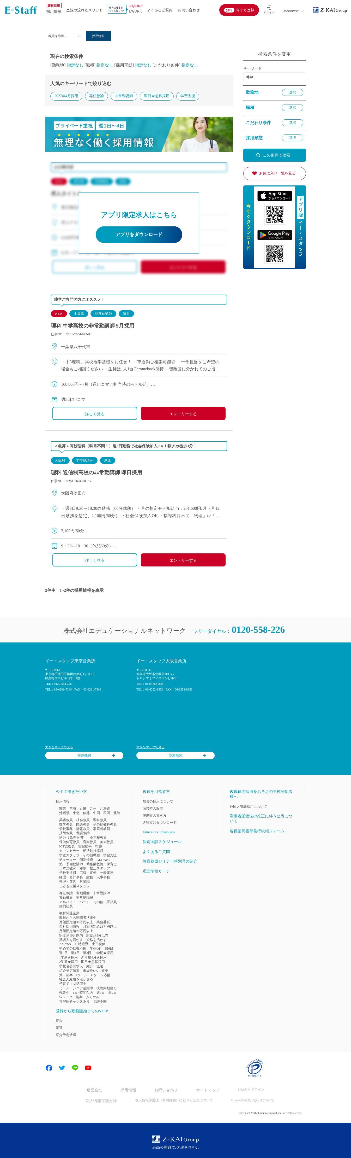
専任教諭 (96, 96)
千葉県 (79, 314)
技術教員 (66, 833)
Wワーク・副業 (71, 997)
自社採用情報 (69, 927)
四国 (106, 813)
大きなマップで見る (59, 747)
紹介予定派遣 (69, 971)
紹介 (89, 967)
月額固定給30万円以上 (76, 923)
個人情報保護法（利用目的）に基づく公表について (172, 1099)
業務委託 (103, 923)
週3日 (87, 953)
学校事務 (66, 829)
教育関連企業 (69, 914)
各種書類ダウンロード (160, 823)
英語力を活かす (71, 940)
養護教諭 (83, 833)
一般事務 (106, 873)
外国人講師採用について (248, 807)
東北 (76, 813)
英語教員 (66, 820)
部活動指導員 (93, 851)
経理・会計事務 (71, 878)
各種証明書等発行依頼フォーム (257, 831)
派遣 (126, 314)
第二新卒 (66, 975)
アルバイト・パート (74, 902)
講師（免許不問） (72, 838)
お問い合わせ (189, 10)
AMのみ (65, 944)
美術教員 (106, 842)
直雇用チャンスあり (74, 1002)
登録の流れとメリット (84, 10)
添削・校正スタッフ (95, 869)
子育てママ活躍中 (72, 984)
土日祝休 (98, 944)
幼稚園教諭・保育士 (101, 864)
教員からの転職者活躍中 (77, 918)
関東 (62, 809)
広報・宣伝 (88, 873)
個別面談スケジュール (162, 842)
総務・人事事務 (98, 878)
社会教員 (83, 820)
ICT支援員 (67, 847)
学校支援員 (67, 873)
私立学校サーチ (156, 871)
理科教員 (100, 820)
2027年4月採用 (66, 96)
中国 (96, 813)
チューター (67, 860)
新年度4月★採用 (93, 958)
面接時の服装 (153, 809)
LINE (75, 1068)
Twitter (62, 1068)
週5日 (63, 953)
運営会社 (101, 1090)
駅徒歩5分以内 (97, 936)
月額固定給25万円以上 (100, 927)
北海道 (105, 809)
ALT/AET (103, 860)
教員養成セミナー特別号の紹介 (170, 862)
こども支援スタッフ (74, 886)
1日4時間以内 (83, 993)
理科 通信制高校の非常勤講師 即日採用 (96, 473)
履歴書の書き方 (154, 816)
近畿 (83, 809)
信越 (86, 813)
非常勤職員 (84, 898)
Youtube (88, 1068)
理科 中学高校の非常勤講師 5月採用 (92, 326)
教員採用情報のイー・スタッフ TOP (61, 36)
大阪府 (60, 461)
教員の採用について (158, 802)
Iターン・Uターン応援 (93, 975)
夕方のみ (93, 997)
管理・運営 (67, 882)
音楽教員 (89, 842)
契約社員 (66, 907)
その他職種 (91, 856)
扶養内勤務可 (106, 989)
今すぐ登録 (245, 10)
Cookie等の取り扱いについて (247, 1099)
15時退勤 (81, 944)
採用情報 (54, 9)
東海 (72, 809)
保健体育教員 (69, 842)
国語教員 (83, 825)
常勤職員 (66, 898)
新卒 (104, 971)
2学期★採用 (68, 962)
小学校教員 (98, 838)
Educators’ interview (159, 832)
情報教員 (83, 829)
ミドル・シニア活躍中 (76, 989)
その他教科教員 (105, 825)
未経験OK (90, 971)
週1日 (100, 993)
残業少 (64, 993)
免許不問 (100, 1002)
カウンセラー (69, 851)
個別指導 (86, 860)
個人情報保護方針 (105, 1099)
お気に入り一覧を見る (277, 173)
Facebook (49, 1068)
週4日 (75, 953)
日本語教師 (67, 869)
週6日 (109, 949)
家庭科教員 (101, 829)
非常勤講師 (124, 96)
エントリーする (183, 414)
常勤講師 (83, 894)
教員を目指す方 (156, 792)
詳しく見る (95, 414)
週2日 (112, 993)
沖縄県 (64, 813)
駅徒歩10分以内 (71, 936)
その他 (98, 902)
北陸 (116, 813)
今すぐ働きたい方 (71, 792)
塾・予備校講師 (71, 864)
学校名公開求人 (71, 967)
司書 (98, 847)
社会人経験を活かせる (76, 980)
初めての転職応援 (72, 949)
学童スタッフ (69, 856)
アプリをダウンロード (139, 235)
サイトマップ (203, 1090)
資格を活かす (96, 940)
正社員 (112, 902)
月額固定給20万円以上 (76, 931)
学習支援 (187, 96)
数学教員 (66, 825)
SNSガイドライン (243, 1090)
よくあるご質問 (160, 10)
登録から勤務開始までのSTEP (82, 1011)
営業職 (85, 882)
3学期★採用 (104, 953)
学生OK (95, 949)
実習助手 (85, 847)
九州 (93, 809)
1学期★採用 (68, 958)
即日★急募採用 (157, 96)
